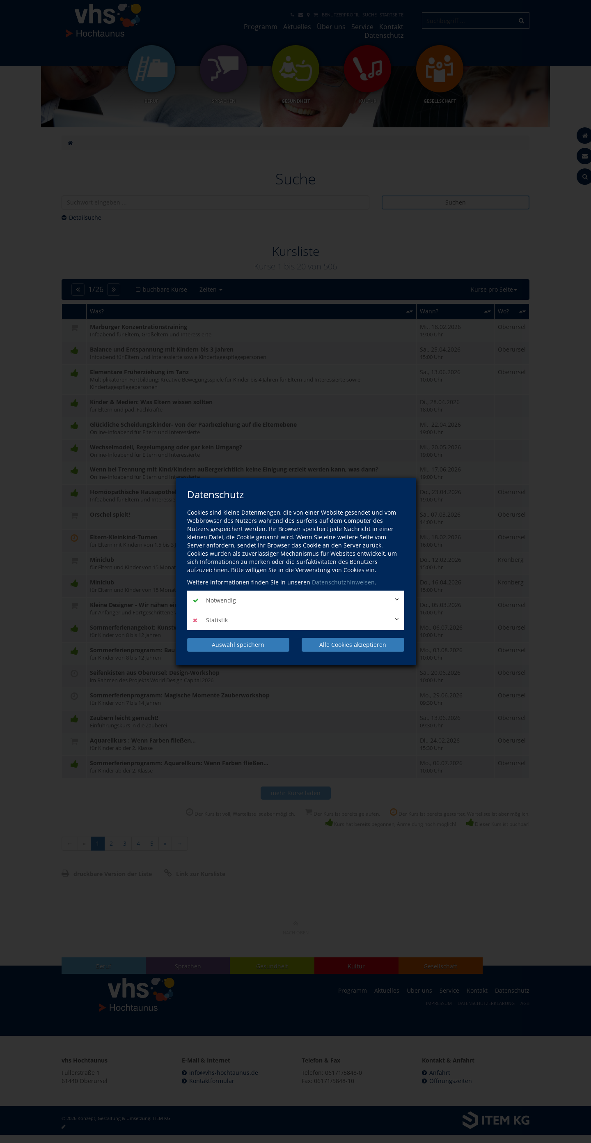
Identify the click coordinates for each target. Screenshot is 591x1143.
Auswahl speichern (238, 645)
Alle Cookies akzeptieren (352, 645)
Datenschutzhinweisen (343, 582)
